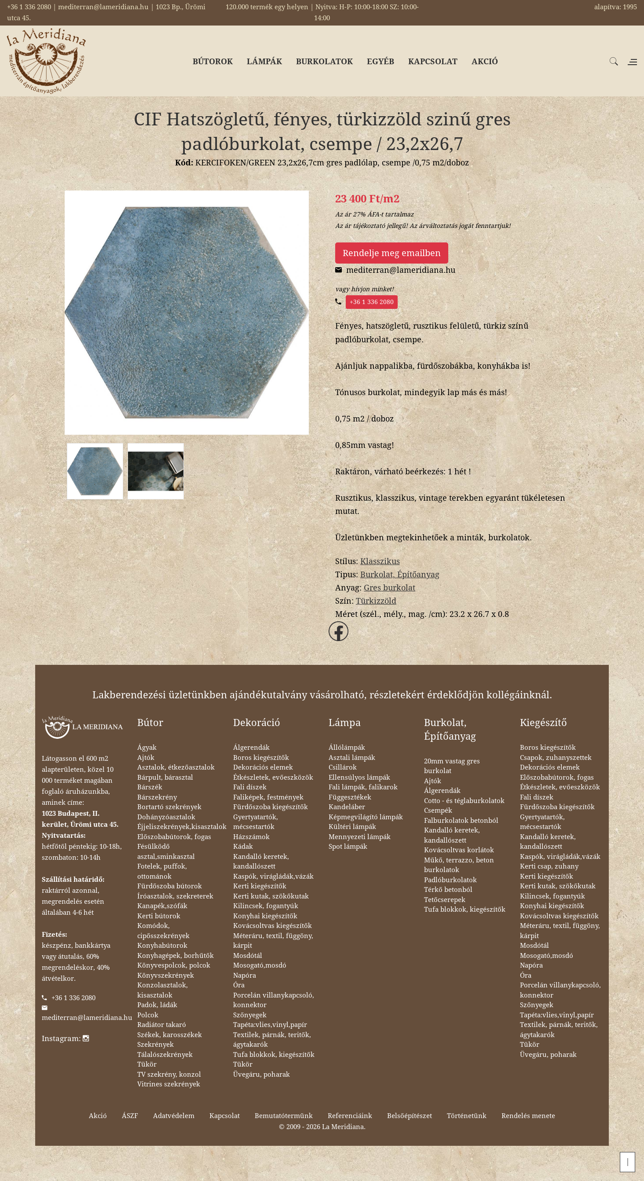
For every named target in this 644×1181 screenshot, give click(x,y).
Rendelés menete (528, 1116)
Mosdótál (247, 956)
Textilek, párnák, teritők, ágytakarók (272, 1040)
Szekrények (155, 1045)
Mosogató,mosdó (259, 965)
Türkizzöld (376, 600)
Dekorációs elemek (263, 767)
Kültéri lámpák (352, 827)
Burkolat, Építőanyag (399, 574)
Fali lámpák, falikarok (363, 787)
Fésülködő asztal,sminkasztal (166, 852)
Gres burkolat (389, 587)
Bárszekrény (157, 797)
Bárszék (149, 787)
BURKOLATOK (324, 61)
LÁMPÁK (264, 61)
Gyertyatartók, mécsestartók (255, 822)
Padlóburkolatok (450, 880)
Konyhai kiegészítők (265, 916)
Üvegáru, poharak (261, 1074)
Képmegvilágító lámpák (366, 817)
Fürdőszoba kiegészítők (270, 807)
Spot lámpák (348, 847)
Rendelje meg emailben (392, 253)
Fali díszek (250, 787)
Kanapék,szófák (162, 906)
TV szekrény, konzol (169, 1074)
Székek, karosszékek (169, 1035)
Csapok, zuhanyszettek (556, 758)
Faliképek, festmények (268, 797)
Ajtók (145, 758)
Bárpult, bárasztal (165, 777)
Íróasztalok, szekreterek (175, 896)
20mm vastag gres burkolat (452, 766)
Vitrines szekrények (168, 1084)
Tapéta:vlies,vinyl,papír (270, 1025)
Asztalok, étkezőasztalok (176, 767)
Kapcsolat (224, 1116)
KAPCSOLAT (432, 61)
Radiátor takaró (161, 1025)
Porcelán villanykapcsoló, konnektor (273, 1000)
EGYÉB (380, 61)
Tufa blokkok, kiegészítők (274, 1055)
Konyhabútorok (162, 946)
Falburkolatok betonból (461, 821)
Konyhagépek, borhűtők (175, 956)
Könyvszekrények (165, 975)
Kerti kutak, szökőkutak (271, 896)
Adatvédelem (173, 1116)
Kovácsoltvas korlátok (459, 850)
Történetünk (467, 1116)
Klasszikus (380, 561)
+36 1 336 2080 (372, 301)
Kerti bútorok (158, 916)
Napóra (244, 975)
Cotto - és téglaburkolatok (464, 801)
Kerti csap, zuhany (549, 866)
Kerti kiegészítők (259, 886)
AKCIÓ (485, 61)
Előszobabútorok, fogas (174, 837)
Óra (239, 985)
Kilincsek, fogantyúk (265, 906)
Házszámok (251, 837)
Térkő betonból (448, 890)
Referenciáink (350, 1116)
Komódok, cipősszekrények (163, 931)
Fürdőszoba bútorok (169, 886)
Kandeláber (347, 807)
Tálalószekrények (165, 1055)
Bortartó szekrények (169, 807)
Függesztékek (350, 797)
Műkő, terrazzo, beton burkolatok (459, 865)
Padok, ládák (157, 1005)
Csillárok (343, 767)
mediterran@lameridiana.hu (87, 1018)
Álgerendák (251, 748)
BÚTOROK (213, 61)
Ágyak (147, 748)
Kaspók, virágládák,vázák (273, 876)
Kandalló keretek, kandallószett (261, 862)
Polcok (147, 1015)
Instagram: (65, 1038)
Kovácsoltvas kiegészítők (272, 926)
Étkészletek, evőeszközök (273, 777)
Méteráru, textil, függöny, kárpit (273, 941)
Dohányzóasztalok (166, 817)
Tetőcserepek (444, 900)
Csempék (438, 810)
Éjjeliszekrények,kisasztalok (182, 827)
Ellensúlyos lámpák (359, 777)
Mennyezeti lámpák (360, 837)
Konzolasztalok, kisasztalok (162, 990)
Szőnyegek (250, 1015)
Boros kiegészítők (261, 758)
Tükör (147, 1064)
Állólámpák (347, 748)
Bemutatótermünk (284, 1116)
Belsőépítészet (409, 1116)
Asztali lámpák (352, 758)
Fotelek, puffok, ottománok (162, 871)
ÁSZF (130, 1116)
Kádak (243, 847)
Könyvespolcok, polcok (173, 965)
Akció (98, 1116)
